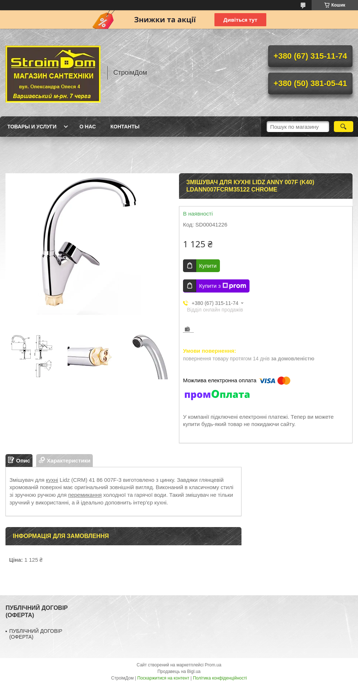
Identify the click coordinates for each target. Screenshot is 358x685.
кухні (52, 480)
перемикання (85, 495)
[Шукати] (343, 126)
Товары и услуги (32, 126)
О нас (88, 126)
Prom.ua (213, 664)
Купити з (222, 286)
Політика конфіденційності (220, 678)
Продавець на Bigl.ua (179, 671)
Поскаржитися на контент (163, 678)
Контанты (125, 126)
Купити (208, 266)
